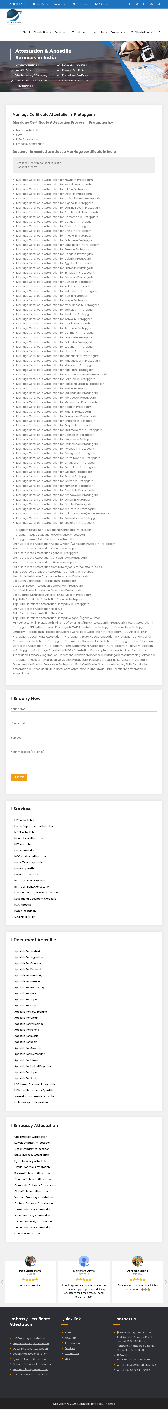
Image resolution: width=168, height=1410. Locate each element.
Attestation (43, 32)
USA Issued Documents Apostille (34, 1085)
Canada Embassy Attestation (33, 1179)
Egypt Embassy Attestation (31, 1161)
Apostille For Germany (28, 976)
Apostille (100, 32)
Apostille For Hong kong (29, 988)
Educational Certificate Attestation (37, 893)
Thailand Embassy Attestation (33, 1204)
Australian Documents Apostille (34, 1097)
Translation (81, 32)
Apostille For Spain (25, 1042)
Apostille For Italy (25, 994)
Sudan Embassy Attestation (32, 1216)
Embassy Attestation (27, 1234)
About (26, 32)
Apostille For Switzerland (29, 1054)
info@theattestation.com (52, 4)
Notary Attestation (26, 875)
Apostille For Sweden (27, 1048)
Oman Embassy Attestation (32, 1167)
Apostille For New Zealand (30, 1012)
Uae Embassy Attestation (30, 1137)
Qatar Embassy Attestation (31, 1149)
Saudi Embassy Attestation (31, 1155)
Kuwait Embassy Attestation (32, 1143)
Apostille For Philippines (29, 1024)
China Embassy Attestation (31, 1191)
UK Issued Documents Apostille (34, 1091)
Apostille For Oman (26, 1018)
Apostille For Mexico (26, 1006)
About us (70, 1338)
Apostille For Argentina (28, 957)
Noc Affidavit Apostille (28, 863)
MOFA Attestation (25, 832)
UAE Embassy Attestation (29, 1338)
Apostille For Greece (27, 982)
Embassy (118, 32)
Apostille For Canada (27, 964)
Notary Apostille (24, 869)
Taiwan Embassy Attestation (32, 1210)
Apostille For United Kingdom (32, 1066)
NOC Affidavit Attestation (30, 857)
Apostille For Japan (26, 1000)
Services (62, 32)
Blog (67, 1359)
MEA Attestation (24, 851)
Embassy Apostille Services (31, 1103)
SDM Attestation (24, 917)
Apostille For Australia (27, 951)
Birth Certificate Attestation (32, 887)
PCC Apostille (23, 905)
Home (68, 1333)
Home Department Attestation (34, 826)
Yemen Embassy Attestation (32, 1228)
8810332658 (20, 4)
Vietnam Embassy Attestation (33, 1198)
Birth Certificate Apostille (30, 881)
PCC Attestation (25, 911)
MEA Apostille (22, 844)
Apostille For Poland (26, 1030)
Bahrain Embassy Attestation (32, 1173)
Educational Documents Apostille (35, 899)
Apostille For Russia (26, 1036)
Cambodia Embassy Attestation (35, 1185)
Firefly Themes (105, 1404)
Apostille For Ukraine (27, 1060)
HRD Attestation (140, 32)
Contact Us (72, 1354)
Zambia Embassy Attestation (33, 1222)
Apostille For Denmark (28, 970)
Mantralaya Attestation (29, 838)
